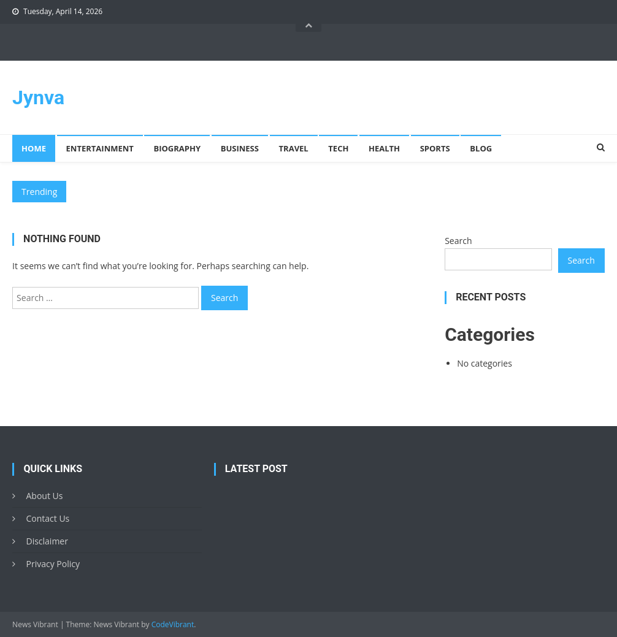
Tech (338, 148)
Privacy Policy (52, 564)
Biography (177, 148)
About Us (44, 496)
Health (384, 148)
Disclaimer (46, 541)
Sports (435, 148)
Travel (293, 148)
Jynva (38, 97)
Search (458, 240)
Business (240, 148)
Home (33, 148)
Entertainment (100, 148)
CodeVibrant (172, 624)
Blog (481, 148)
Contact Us (47, 518)
